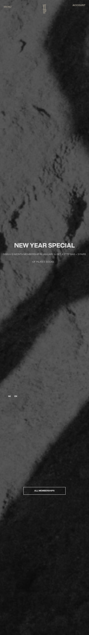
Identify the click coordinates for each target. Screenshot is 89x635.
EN (15, 396)
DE (9, 396)
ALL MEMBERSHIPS (44, 490)
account (78, 5)
